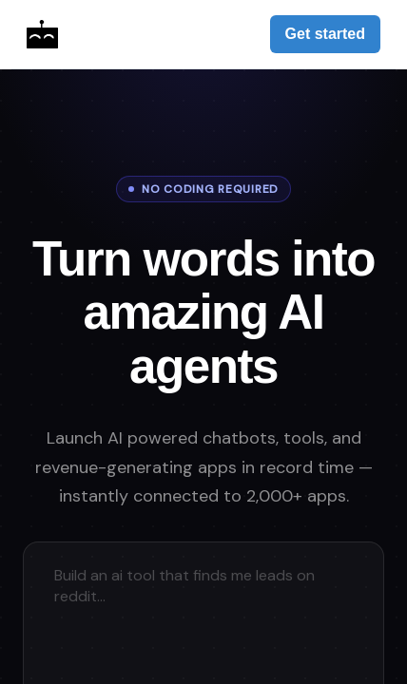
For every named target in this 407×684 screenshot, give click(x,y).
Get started (325, 34)
